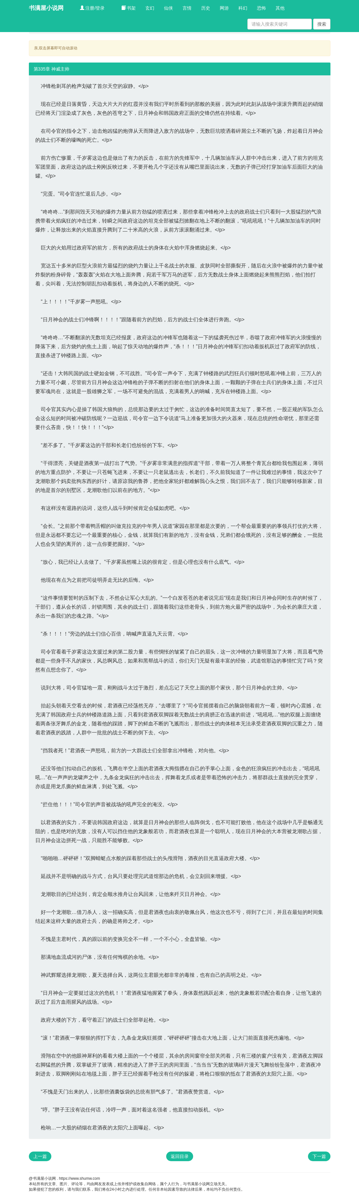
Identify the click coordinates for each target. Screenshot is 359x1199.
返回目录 (180, 1156)
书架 (128, 8)
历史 (205, 8)
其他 (280, 8)
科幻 (242, 8)
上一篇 (40, 1156)
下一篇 (319, 1156)
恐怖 (261, 8)
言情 (187, 8)
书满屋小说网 (46, 8)
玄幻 (149, 8)
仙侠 (168, 8)
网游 (224, 8)
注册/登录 (92, 8)
